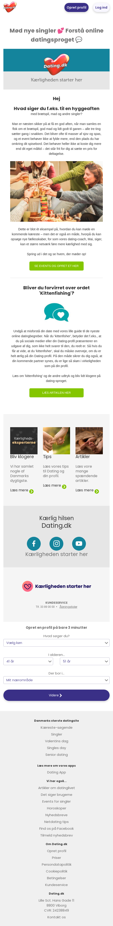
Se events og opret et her (56, 266)
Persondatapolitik (56, 864)
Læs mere (22, 490)
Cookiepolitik (56, 871)
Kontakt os (56, 917)
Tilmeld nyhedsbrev (56, 835)
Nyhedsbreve (56, 815)
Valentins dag (56, 741)
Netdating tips (56, 821)
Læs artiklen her (56, 392)
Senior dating (56, 754)
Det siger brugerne (56, 794)
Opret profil (76, 7)
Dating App (56, 772)
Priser (56, 857)
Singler (56, 734)
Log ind (101, 7)
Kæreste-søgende (57, 727)
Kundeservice (56, 884)
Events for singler (56, 801)
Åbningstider (68, 607)
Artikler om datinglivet (56, 787)
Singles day (56, 747)
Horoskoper (56, 808)
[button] (56, 643)
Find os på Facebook (56, 828)
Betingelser (56, 878)
